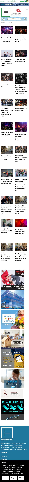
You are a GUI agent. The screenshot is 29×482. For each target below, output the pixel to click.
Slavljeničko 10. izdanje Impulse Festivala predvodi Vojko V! (7, 134)
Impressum (4, 456)
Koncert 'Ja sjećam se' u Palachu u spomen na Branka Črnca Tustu (7, 181)
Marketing (4, 459)
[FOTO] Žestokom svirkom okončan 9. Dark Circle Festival (20, 231)
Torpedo (3, 22)
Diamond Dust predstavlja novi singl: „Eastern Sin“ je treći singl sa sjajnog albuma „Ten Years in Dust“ (21, 89)
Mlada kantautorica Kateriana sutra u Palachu (6, 84)
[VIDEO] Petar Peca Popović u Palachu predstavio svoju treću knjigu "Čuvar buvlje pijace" (6, 209)
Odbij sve (13, 478)
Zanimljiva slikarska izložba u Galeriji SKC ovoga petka (6, 230)
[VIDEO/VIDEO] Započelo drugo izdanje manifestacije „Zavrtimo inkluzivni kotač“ (7, 112)
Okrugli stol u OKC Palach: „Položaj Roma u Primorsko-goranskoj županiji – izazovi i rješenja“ (21, 209)
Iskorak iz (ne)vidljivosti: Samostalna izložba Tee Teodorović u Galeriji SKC (6, 256)
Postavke (5, 478)
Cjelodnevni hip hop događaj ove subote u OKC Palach (6, 157)
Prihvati (21, 478)
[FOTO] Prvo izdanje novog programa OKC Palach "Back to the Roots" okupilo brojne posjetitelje (20, 256)
